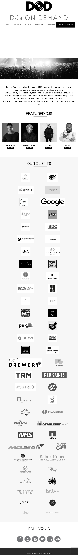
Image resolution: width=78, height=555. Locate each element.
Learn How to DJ (39, 24)
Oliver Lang (10, 145)
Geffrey (67, 145)
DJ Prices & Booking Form (65, 24)
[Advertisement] (39, 43)
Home (7, 24)
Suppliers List (53, 550)
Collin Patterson (29, 145)
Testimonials (51, 24)
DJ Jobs (62, 550)
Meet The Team (35, 550)
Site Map (44, 550)
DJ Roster (28, 24)
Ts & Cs (27, 550)
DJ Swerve (48, 145)
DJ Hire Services (16, 24)
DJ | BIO (10, 147)
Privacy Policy (18, 550)
